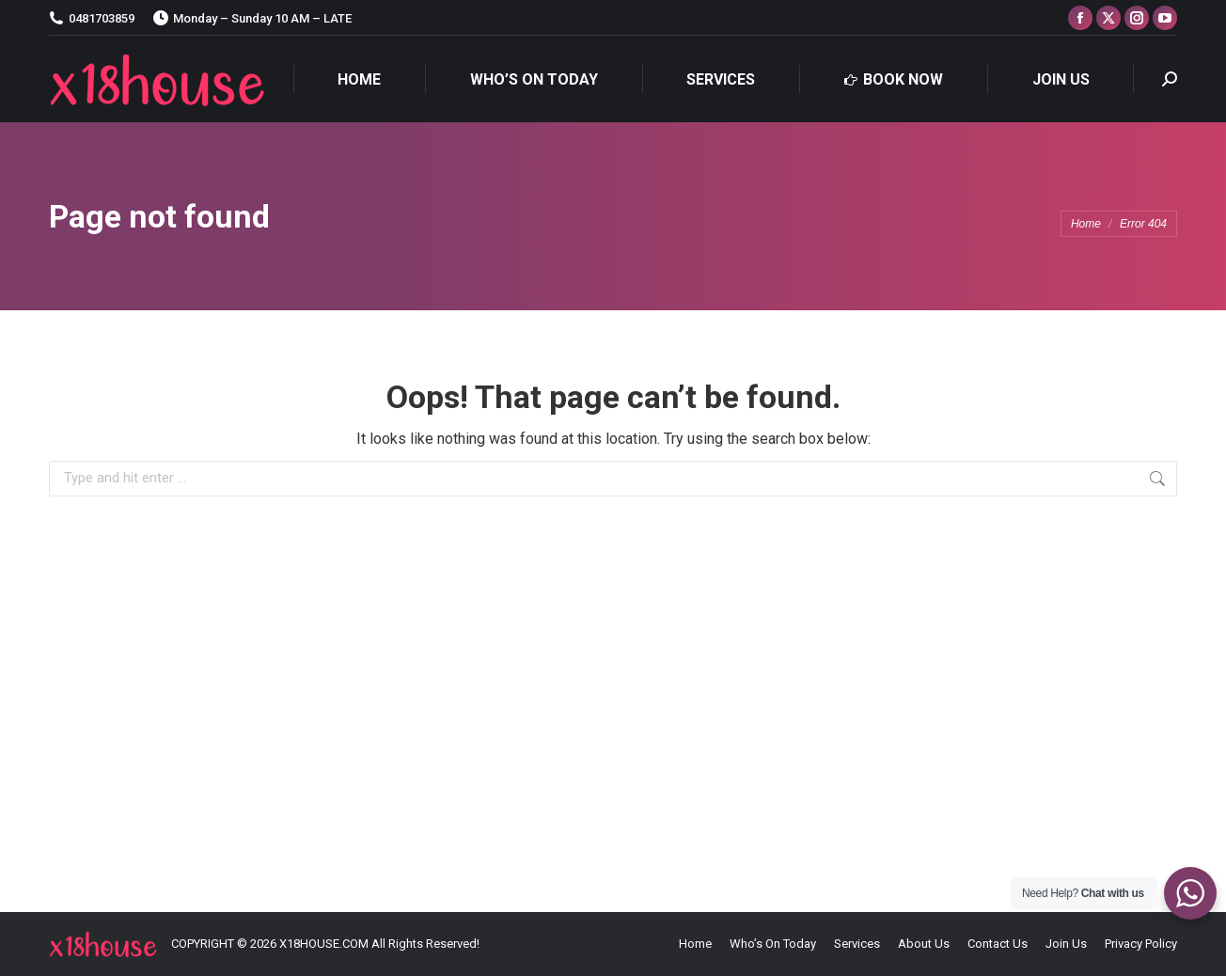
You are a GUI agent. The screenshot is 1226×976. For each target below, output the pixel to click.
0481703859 (91, 18)
